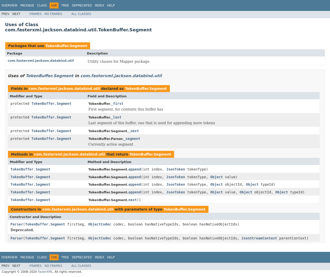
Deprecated (82, 5)
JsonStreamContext (259, 238)
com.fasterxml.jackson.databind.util (41, 60)
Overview (9, 5)
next (132, 200)
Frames (35, 14)
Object (216, 177)
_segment (132, 139)
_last (116, 117)
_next (133, 131)
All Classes (81, 14)
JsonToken (175, 169)
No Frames (53, 14)
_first (117, 104)
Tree (65, 5)
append (134, 169)
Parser (16, 224)
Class (42, 5)
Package (27, 5)
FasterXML (45, 272)
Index (99, 5)
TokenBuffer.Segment (66, 46)
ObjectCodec (99, 224)
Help (111, 5)
